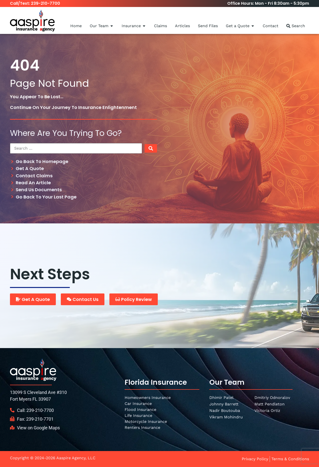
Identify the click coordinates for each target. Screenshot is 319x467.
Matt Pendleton (269, 404)
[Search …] (76, 148)
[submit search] (151, 148)
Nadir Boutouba (224, 410)
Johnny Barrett (224, 404)
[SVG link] (33, 369)
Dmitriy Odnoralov (272, 397)
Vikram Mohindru (226, 417)
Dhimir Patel (221, 397)
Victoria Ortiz (267, 410)
